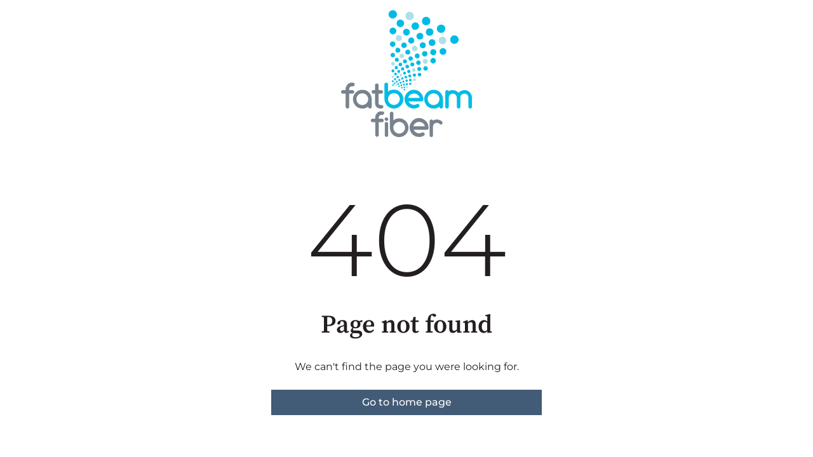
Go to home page (407, 402)
